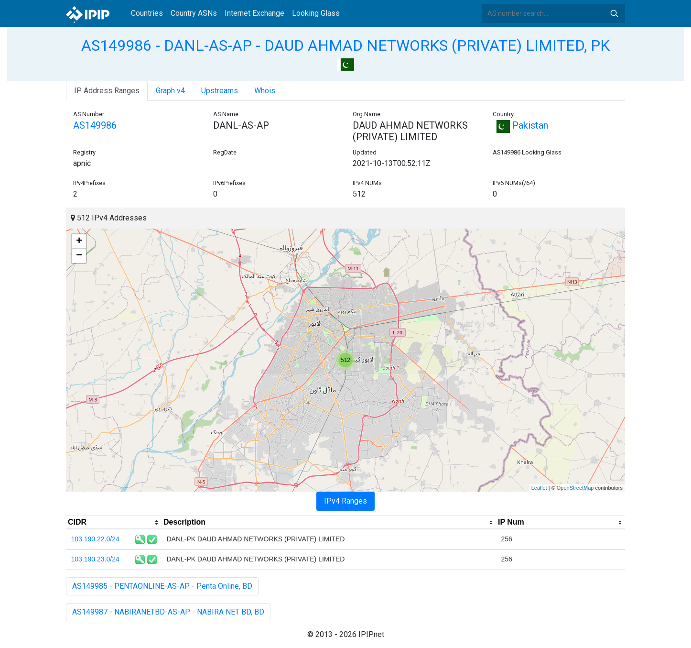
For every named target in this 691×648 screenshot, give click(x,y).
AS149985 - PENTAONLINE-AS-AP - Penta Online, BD (162, 586)
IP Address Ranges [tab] (107, 90)
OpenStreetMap (575, 488)
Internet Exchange (254, 13)
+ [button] (79, 241)
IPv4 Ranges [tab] (345, 500)
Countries (147, 13)
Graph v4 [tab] (170, 90)
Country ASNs (194, 13)
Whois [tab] (264, 90)
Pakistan (520, 125)
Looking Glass (316, 13)
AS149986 (95, 125)
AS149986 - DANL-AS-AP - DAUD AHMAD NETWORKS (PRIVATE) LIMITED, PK (345, 45)
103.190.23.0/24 (95, 559)
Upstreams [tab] (219, 90)
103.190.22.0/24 (95, 539)
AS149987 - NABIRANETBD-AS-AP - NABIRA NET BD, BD (168, 611)
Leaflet (539, 488)
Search (614, 13)
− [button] (79, 256)
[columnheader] (114, 522)
